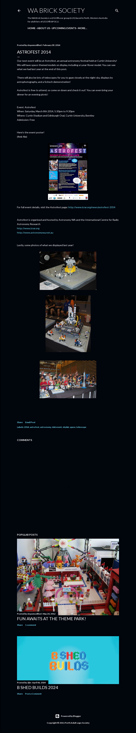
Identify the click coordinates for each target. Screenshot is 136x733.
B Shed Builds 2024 (37, 687)
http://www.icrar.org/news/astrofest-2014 (91, 207)
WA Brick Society (56, 10)
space (72, 427)
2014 (26, 427)
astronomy (45, 427)
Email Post (30, 422)
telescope (81, 427)
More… (82, 28)
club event (57, 427)
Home (31, 28)
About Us (43, 28)
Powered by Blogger (68, 716)
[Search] (117, 9)
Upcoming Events (64, 28)
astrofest (34, 427)
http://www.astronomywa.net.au (35, 232)
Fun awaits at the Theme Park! (51, 618)
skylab (66, 427)
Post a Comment (33, 693)
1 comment (30, 625)
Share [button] (20, 422)
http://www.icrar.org (28, 228)
